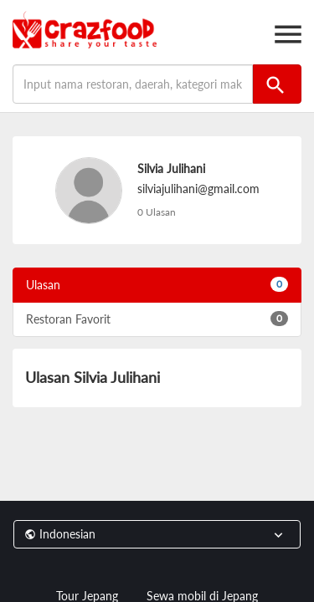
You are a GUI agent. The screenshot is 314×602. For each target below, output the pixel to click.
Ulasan (157, 284)
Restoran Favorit (157, 318)
